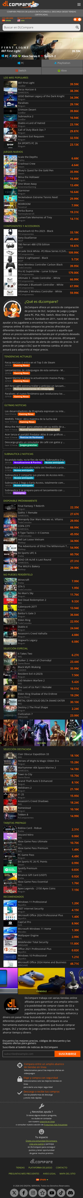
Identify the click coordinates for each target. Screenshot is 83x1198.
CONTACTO (61, 1167)
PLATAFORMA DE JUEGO (40, 1167)
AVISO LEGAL (49, 1173)
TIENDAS (20, 1167)
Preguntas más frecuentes (55, 1124)
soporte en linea (47, 1121)
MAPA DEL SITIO (67, 1173)
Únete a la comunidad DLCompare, (41, 1140)
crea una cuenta (36, 1144)
